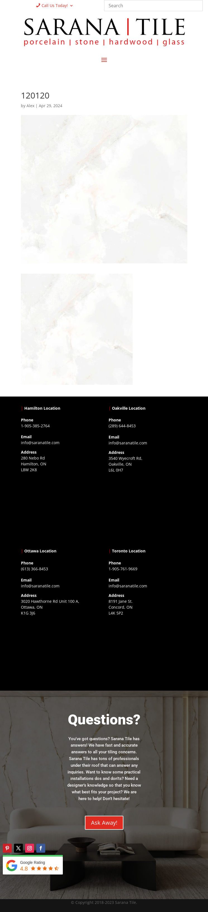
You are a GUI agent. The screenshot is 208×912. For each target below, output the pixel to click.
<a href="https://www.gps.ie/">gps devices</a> (60, 652)
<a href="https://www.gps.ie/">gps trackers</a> (60, 509)
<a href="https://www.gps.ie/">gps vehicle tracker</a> (148, 652)
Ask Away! (104, 822)
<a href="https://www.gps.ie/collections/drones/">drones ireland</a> (148, 509)
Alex (30, 105)
